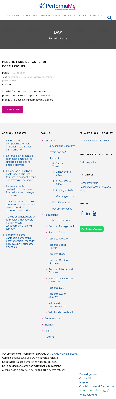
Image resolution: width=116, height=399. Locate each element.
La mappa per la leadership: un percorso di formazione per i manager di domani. (20, 191)
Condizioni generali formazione (96, 386)
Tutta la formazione (59, 220)
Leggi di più (13, 109)
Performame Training (59, 165)
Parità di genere (88, 374)
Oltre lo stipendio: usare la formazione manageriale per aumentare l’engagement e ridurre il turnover (20, 222)
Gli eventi (53, 158)
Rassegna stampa (90, 187)
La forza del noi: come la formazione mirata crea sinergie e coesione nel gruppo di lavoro (20, 160)
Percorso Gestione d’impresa (58, 262)
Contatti (96, 16)
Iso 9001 (84, 382)
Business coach (51, 16)
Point (83, 16)
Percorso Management (61, 226)
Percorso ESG (56, 287)
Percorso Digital (57, 254)
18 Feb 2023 (19, 73)
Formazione (30, 16)
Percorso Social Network (57, 246)
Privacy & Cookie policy (96, 140)
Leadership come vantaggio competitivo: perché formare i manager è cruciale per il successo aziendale (20, 240)
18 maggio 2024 (65, 196)
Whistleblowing (88, 394)
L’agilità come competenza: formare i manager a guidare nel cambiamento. (18, 145)
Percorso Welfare (58, 238)
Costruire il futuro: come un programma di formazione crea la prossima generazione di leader (21, 206)
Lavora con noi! (57, 152)
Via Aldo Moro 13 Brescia (63, 353)
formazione (14, 77)
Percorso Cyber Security (57, 295)
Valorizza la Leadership (61, 312)
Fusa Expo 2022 (61, 202)
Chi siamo (13, 16)
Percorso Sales (56, 232)
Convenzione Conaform (61, 145)
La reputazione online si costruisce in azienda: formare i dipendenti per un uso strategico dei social (21, 176)
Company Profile (89, 183)
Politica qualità (88, 162)
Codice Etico (86, 378)
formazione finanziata (31, 77)
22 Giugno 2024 (65, 190)
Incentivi (70, 16)
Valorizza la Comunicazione (57, 305)
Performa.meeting (62, 208)
